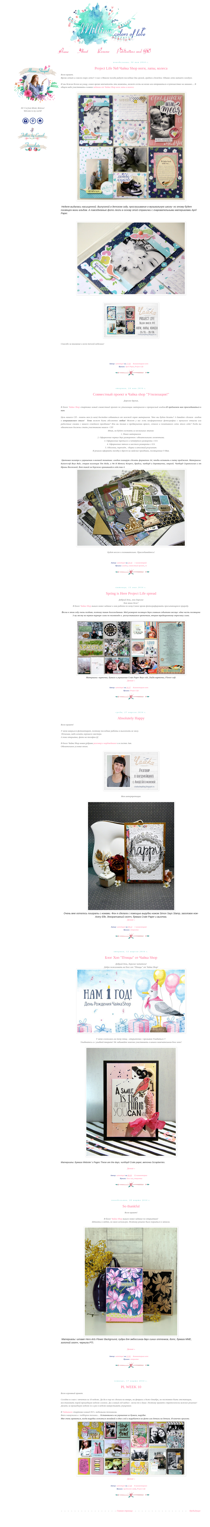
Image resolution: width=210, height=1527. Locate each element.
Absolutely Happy (131, 718)
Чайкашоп (67, 1412)
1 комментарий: (141, 563)
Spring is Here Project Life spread (131, 593)
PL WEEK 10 (131, 1387)
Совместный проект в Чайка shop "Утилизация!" (131, 394)
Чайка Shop (74, 407)
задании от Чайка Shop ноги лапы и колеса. (113, 87)
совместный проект (136, 566)
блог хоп (130, 1178)
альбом (125, 566)
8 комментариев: (141, 1486)
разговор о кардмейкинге (105, 743)
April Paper (129, 366)
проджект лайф (129, 1489)
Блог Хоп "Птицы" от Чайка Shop (131, 957)
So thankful (131, 1206)
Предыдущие (194, 1511)
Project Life (139, 366)
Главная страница (125, 1511)
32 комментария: (141, 1175)
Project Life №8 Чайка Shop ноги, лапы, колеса (131, 68)
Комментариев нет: (141, 364)
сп (146, 566)
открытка (134, 930)
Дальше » (131, 680)
